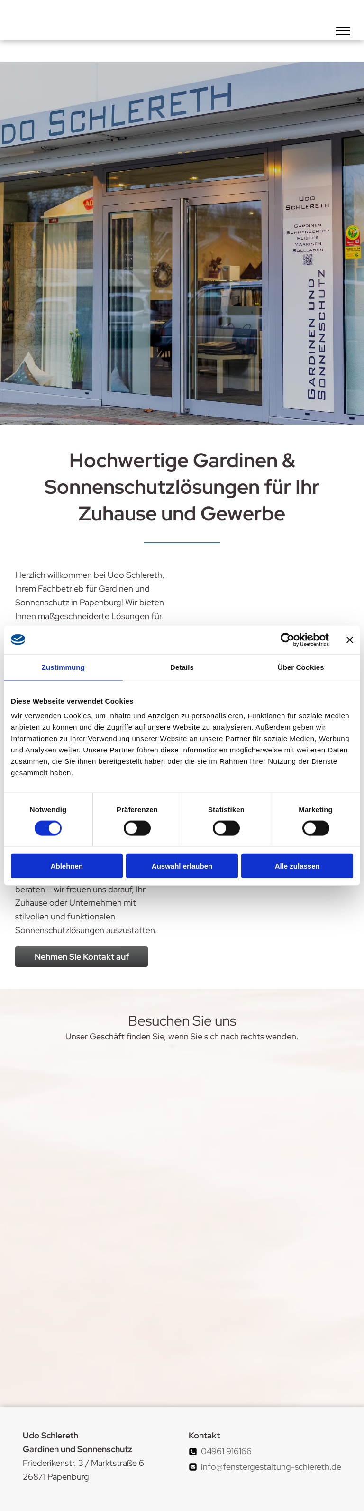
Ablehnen (67, 866)
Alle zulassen (297, 866)
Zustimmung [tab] (63, 667)
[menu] (343, 31)
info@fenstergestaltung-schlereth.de (271, 1466)
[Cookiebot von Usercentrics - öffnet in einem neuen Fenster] (287, 639)
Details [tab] (182, 667)
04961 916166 (226, 1451)
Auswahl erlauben (182, 866)
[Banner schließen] (349, 639)
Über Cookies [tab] (301, 667)
